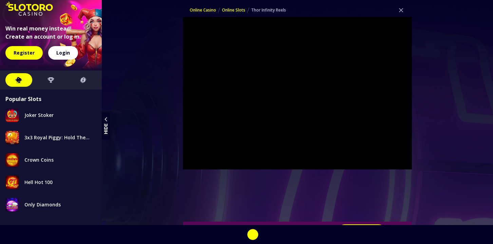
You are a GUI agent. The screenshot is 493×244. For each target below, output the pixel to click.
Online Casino (203, 10)
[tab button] (18, 80)
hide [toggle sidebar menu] (106, 124)
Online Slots (233, 10)
